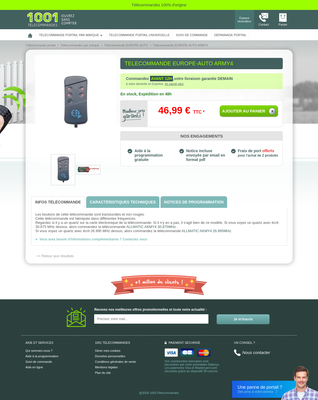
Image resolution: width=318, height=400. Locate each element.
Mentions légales (106, 367)
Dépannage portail (230, 35)
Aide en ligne (34, 367)
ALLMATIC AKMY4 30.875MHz (151, 227)
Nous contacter (256, 352)
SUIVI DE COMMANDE (192, 35)
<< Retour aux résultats (55, 256)
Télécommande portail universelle (139, 35)
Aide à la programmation (42, 356)
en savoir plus (174, 83)
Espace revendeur (244, 19)
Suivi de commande (39, 361)
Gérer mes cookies (107, 350)
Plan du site (103, 372)
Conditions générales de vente (115, 361)
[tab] (58, 202)
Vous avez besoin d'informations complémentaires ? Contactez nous (93, 239)
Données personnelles (110, 356)
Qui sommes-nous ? (39, 350)
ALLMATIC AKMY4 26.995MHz (206, 231)
